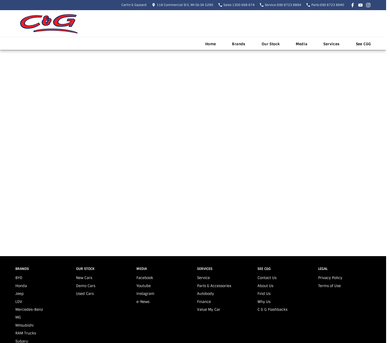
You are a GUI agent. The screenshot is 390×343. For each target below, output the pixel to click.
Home (210, 44)
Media (301, 44)
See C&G (363, 44)
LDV (18, 301)
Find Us (264, 293)
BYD (18, 277)
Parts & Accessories (214, 285)
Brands (238, 44)
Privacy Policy (330, 277)
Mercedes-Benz (29, 309)
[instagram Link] (368, 5)
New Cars (84, 277)
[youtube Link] (360, 5)
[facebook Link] (352, 5)
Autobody (205, 293)
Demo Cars (85, 285)
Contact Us (266, 277)
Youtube (143, 285)
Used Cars (85, 293)
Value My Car (208, 309)
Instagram (145, 293)
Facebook (144, 277)
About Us (265, 285)
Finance (204, 301)
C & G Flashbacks (272, 309)
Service (203, 277)
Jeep (19, 293)
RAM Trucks (25, 333)
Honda (21, 285)
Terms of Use (329, 285)
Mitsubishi (24, 325)
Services (331, 44)
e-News (142, 301)
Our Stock (271, 44)
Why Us (264, 301)
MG (18, 317)
